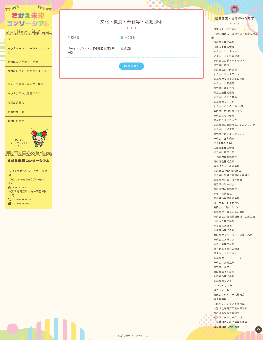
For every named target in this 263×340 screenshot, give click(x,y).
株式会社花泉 (221, 267)
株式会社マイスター (225, 102)
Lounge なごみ (223, 285)
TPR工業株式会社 (224, 143)
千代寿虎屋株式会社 (225, 157)
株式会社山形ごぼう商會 (228, 180)
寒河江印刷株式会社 (225, 184)
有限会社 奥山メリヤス (227, 207)
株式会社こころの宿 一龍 (229, 106)
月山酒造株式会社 (224, 161)
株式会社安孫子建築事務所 (229, 79)
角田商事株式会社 (224, 47)
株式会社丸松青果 (224, 129)
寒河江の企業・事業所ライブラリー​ (28, 73)
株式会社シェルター (225, 51)
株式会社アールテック (227, 74)
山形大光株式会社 (224, 221)
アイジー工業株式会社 (227, 56)
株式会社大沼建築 (224, 262)
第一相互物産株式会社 (227, 249)
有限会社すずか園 (224, 272)
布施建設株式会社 (224, 230)
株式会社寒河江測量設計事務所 (232, 175)
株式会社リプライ (224, 281)
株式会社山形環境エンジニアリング (234, 125)
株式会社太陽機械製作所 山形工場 (234, 216)
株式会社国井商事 (224, 138)
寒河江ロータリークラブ (228, 317)
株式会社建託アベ (224, 88)
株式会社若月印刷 (224, 115)
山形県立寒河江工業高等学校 (231, 308)
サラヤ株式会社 (223, 194)
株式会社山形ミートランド (229, 60)
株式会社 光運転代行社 (227, 171)
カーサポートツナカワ (227, 203)
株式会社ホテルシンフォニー (231, 134)
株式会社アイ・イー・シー (229, 258)
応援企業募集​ (16, 102)
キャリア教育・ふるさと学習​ (26, 84)
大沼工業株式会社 (224, 244)
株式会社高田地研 (224, 152)
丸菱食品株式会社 (224, 276)
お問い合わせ (16, 121)
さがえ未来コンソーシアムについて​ (28, 50)
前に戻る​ (133, 66)
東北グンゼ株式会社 (225, 253)
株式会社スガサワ (224, 239)
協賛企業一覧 (16, 112)
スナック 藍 (221, 290)
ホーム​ (12, 39)
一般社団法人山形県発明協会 (231, 322)
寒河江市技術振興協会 (227, 313)
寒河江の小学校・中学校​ (23, 61)
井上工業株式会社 (224, 92)
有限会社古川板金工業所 (228, 111)
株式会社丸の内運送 (225, 70)
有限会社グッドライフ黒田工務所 (233, 235)
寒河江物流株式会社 (225, 189)
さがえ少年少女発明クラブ (24, 93)
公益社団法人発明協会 (227, 327)
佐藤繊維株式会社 (224, 148)
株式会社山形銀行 (224, 83)
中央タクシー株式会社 (227, 166)
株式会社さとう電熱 (225, 97)
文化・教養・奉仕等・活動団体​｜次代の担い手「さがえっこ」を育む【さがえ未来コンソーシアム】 (28, 19)
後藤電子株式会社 (224, 42)
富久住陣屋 (220, 299)
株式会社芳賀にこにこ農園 (229, 212)
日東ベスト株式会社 (225, 29)
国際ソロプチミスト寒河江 (229, 304)
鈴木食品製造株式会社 (227, 198)
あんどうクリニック (225, 120)
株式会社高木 (221, 65)
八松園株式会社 (223, 226)
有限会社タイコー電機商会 (229, 294)
